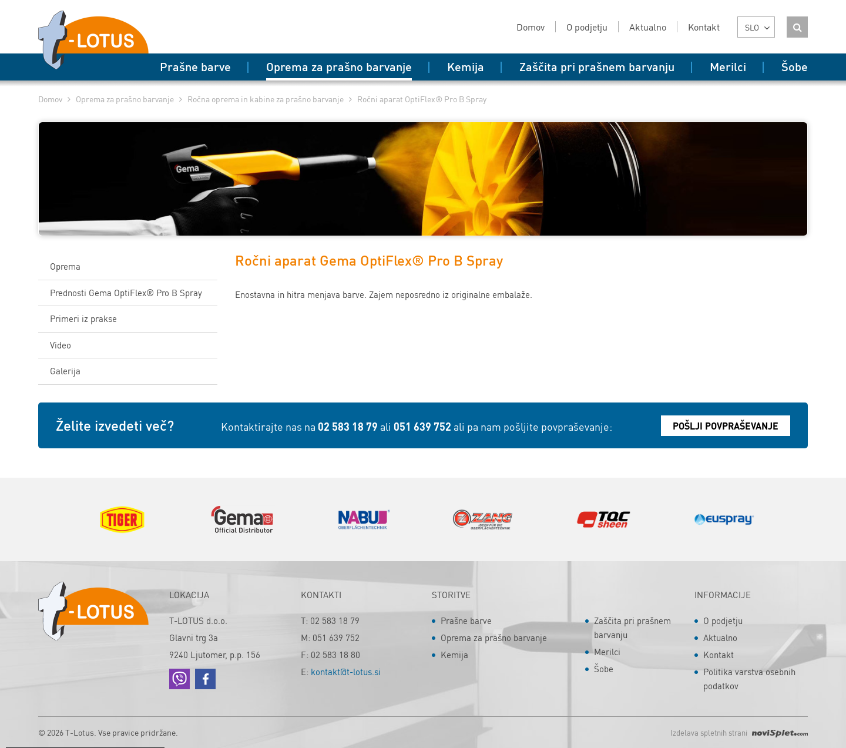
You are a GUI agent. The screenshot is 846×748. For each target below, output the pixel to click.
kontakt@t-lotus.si (346, 671)
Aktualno (720, 637)
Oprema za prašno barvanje (125, 98)
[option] (122, 519)
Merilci (607, 652)
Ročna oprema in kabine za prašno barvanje (265, 98)
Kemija (454, 654)
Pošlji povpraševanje (725, 426)
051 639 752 (422, 426)
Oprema (65, 266)
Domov (50, 98)
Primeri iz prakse (83, 318)
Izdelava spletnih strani (739, 732)
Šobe (603, 669)
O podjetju (723, 620)
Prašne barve (466, 620)
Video (60, 345)
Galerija (65, 371)
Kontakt (718, 654)
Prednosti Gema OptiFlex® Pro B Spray (126, 292)
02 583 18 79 (348, 426)
